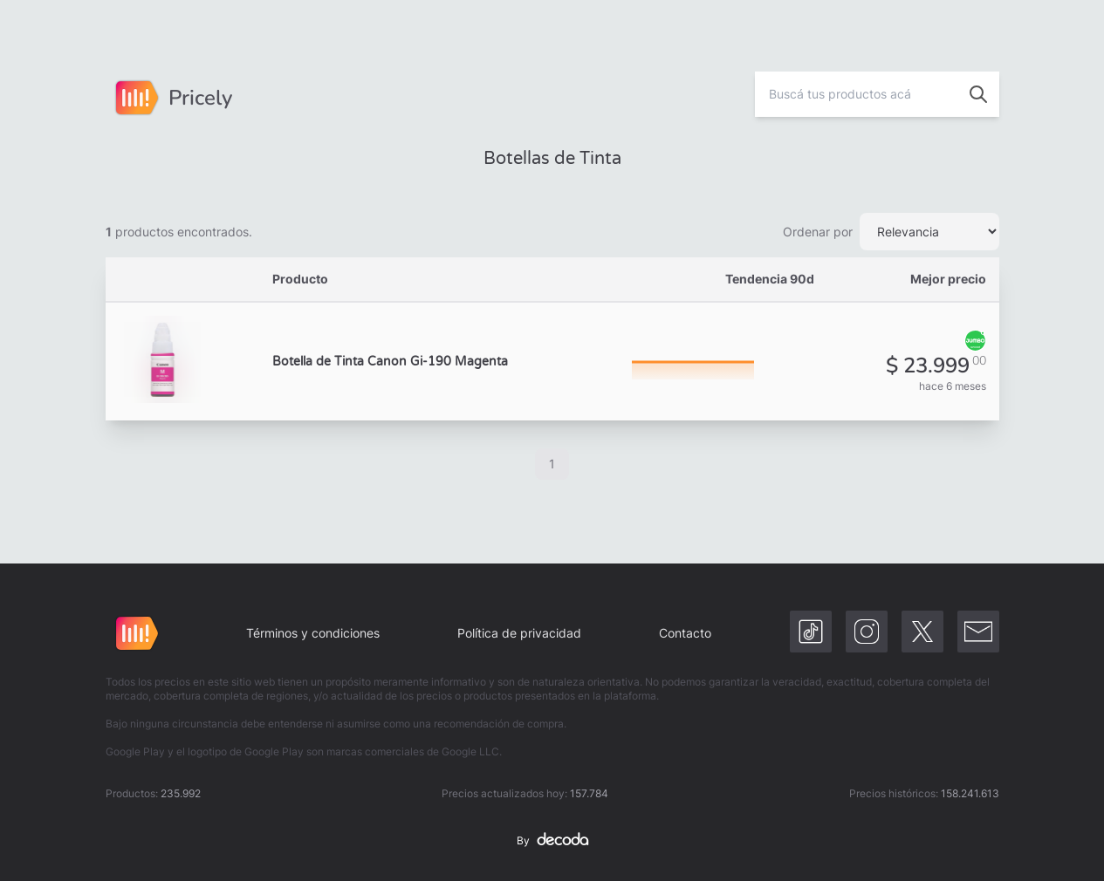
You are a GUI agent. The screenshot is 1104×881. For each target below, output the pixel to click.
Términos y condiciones (313, 632)
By (552, 841)
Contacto (685, 632)
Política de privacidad (519, 632)
